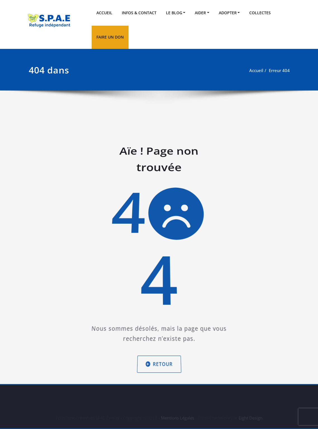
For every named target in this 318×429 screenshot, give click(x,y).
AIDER (200, 12)
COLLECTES (260, 12)
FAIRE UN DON (110, 37)
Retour (159, 351)
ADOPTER (228, 12)
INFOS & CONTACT (139, 12)
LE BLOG (174, 12)
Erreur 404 (279, 70)
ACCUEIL (104, 12)
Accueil (256, 70)
